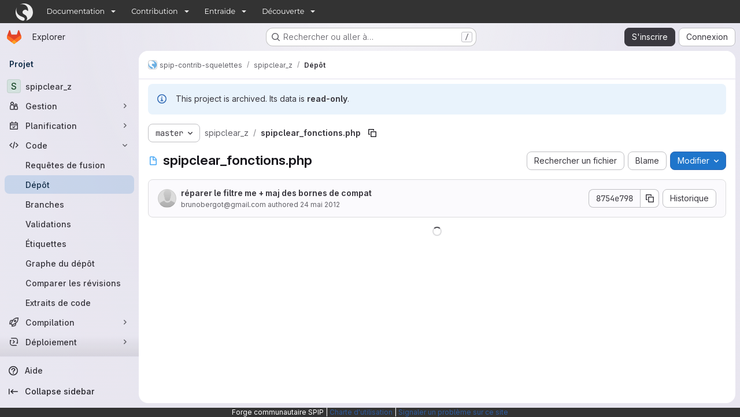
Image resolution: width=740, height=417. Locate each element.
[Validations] (69, 224)
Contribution (154, 11)
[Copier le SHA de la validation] (650, 198)
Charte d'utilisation (361, 412)
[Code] (69, 145)
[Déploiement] (69, 342)
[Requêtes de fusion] (69, 165)
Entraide (220, 11)
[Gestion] (69, 106)
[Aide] (69, 370)
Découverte (283, 11)
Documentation (76, 11)
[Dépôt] (69, 184)
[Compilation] (69, 322)
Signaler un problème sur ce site (453, 412)
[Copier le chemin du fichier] (372, 133)
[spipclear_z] (69, 86)
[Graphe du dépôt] (69, 263)
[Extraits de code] (69, 302)
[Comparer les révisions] (69, 283)
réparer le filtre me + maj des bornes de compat (276, 193)
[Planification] (69, 125)
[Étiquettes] (69, 243)
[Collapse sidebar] (69, 391)
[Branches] (69, 204)
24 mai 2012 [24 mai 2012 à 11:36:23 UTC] (320, 204)
